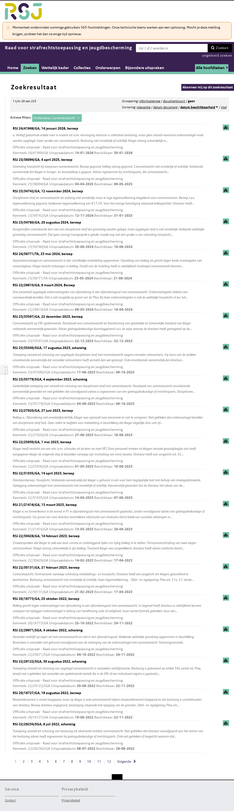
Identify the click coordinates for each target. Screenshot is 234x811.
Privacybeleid (71, 800)
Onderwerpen (107, 67)
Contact (10, 800)
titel (224, 107)
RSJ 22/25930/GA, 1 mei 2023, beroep (109, 454)
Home (12, 67)
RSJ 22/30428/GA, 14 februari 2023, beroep (109, 548)
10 (89, 761)
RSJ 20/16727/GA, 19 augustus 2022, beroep (109, 705)
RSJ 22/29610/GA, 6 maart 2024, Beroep (109, 297)
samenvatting (226, 127)
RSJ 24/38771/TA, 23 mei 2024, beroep (109, 266)
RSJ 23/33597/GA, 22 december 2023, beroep (109, 329)
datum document (165, 107)
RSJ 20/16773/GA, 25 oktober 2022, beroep (109, 611)
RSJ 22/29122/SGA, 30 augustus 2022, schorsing (109, 674)
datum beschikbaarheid (197, 107)
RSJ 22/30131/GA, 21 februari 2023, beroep (109, 580)
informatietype (149, 101)
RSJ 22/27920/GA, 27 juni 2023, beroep (109, 423)
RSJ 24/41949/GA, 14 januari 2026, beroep (109, 141)
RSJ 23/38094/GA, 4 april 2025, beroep (109, 172)
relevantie (144, 107)
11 (99, 761)
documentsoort (174, 101)
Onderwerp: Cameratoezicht (54, 118)
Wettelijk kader (55, 67)
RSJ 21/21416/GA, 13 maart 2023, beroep (109, 517)
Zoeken (222, 48)
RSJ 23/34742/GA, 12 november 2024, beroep (109, 203)
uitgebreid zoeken (217, 55)
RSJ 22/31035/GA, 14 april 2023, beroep (109, 486)
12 (109, 761)
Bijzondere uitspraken (144, 67)
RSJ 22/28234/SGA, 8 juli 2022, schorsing (109, 736)
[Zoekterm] (172, 48)
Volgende (124, 761)
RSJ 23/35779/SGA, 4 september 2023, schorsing (109, 392)
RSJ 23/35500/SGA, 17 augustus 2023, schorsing (109, 360)
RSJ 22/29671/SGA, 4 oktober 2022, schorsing (109, 642)
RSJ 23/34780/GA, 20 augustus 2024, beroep (109, 235)
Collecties (82, 67)
